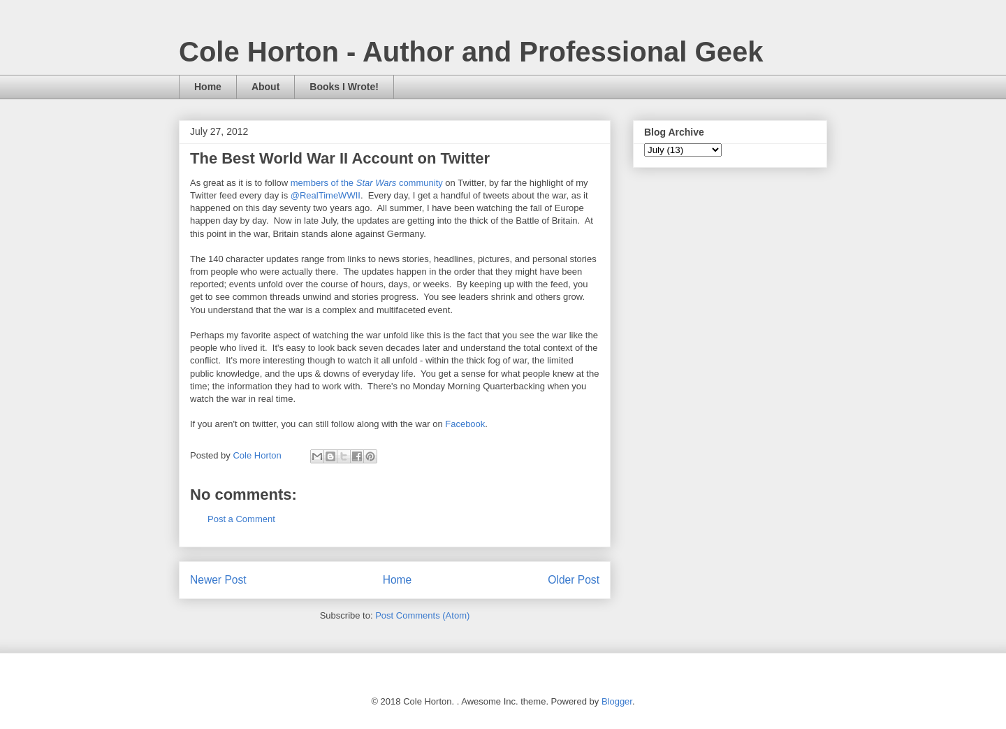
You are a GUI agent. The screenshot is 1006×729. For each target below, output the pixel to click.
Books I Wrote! (344, 86)
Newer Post (218, 580)
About (265, 86)
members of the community (367, 183)
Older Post (573, 580)
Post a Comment (241, 519)
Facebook (465, 424)
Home (207, 86)
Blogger (617, 701)
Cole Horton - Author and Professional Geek (471, 51)
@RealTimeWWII (325, 195)
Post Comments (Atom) (422, 615)
